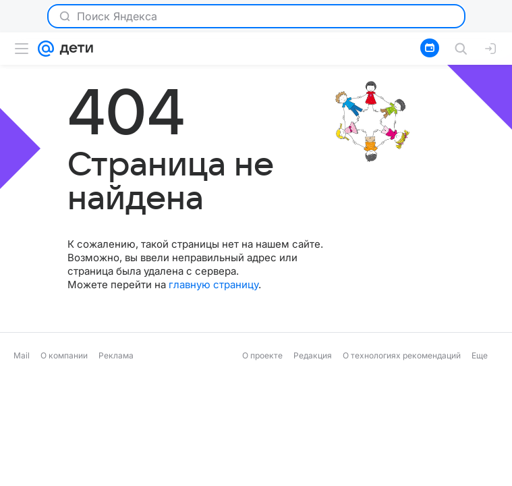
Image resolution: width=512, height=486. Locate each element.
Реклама (116, 355)
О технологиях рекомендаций (402, 355)
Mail (21, 355)
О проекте (262, 355)
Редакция (312, 355)
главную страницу (213, 284)
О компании (64, 355)
